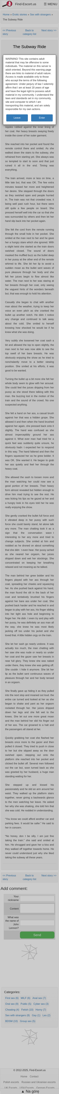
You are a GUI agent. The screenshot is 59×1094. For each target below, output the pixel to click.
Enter (42, 117)
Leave (17, 117)
